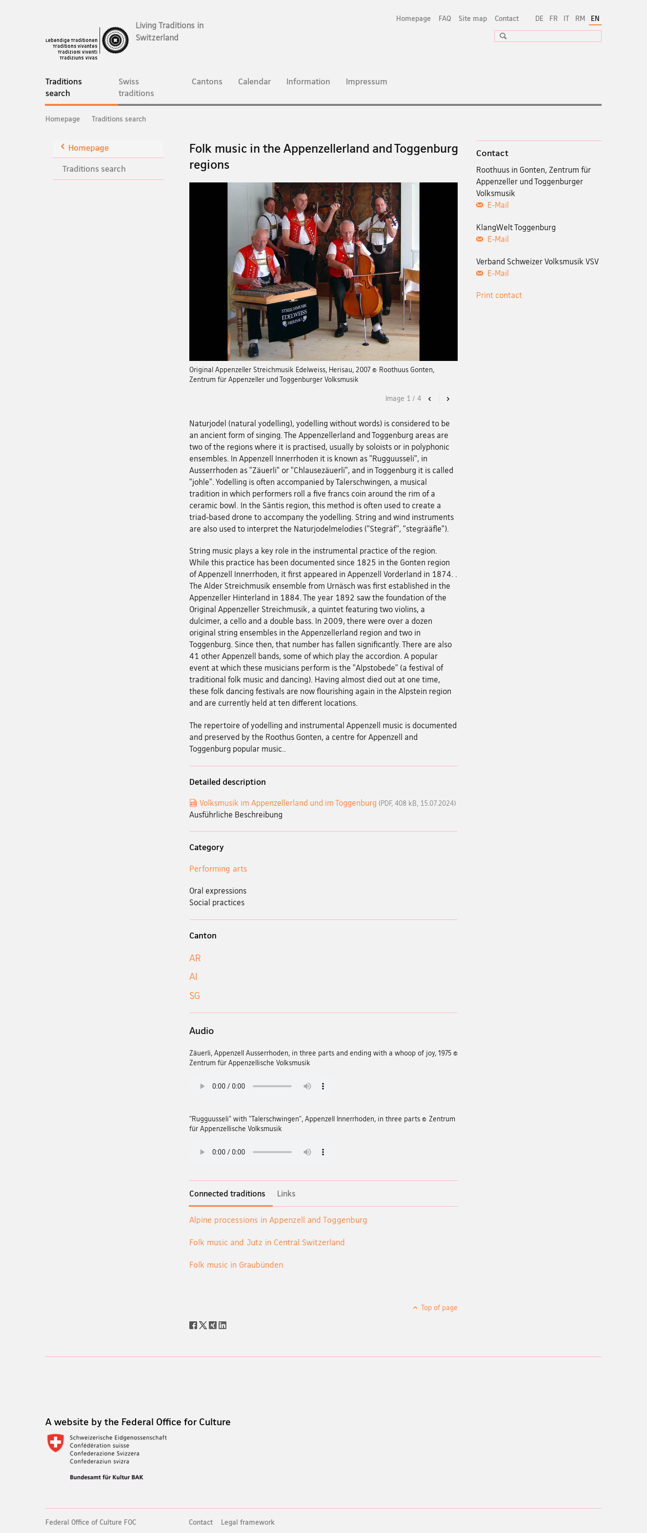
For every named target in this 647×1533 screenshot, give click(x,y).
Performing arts (218, 868)
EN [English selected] (595, 18)
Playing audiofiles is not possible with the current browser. (262, 1086)
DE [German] (539, 18)
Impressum (366, 81)
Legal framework (248, 1522)
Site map (473, 18)
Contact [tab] (492, 152)
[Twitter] (204, 1324)
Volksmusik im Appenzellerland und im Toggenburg (328, 803)
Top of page (439, 1307)
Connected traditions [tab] (227, 1193)
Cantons (207, 81)
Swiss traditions (136, 87)
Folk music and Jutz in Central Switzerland (267, 1242)
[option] (323, 271)
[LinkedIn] (222, 1324)
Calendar (254, 81)
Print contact (499, 295)
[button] (500, 35)
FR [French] (553, 18)
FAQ (445, 18)
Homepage (413, 18)
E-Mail (497, 205)
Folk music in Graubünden (236, 1264)
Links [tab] (286, 1193)
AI (193, 976)
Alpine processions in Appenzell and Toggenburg (278, 1219)
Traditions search (71, 90)
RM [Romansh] (580, 18)
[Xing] (214, 1324)
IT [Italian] (566, 18)
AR (195, 958)
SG (194, 995)
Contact (507, 18)
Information (308, 81)
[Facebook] (194, 1324)
